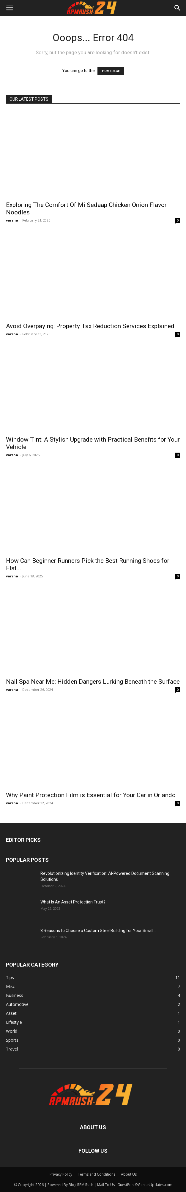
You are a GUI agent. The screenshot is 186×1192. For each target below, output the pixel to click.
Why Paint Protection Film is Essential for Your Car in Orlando (91, 795)
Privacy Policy (61, 1174)
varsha (12, 220)
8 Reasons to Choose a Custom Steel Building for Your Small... (98, 930)
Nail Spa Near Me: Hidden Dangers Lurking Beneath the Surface (93, 681)
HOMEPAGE (111, 71)
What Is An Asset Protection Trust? (72, 902)
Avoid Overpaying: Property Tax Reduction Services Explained (90, 326)
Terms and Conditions (96, 1174)
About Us (129, 1174)
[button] (9, 8)
